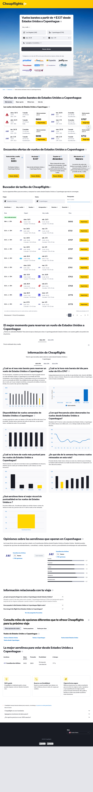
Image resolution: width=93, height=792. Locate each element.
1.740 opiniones (17, 558)
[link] (13, 176)
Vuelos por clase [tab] (42, 628)
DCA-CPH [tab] (50, 340)
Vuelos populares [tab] (28, 628)
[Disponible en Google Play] (42, 744)
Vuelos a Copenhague (39, 637)
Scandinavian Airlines (19, 553)
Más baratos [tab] (8, 102)
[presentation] (61, 21)
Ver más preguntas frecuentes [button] (33, 612)
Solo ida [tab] (40, 102)
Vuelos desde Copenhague (11, 640)
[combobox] (26, 27)
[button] (33, 38)
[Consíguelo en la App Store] (50, 744)
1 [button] (69, 315)
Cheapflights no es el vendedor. (47, 711)
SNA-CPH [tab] (42, 340)
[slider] (91, 202)
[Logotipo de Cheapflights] (13, 4)
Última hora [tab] (30, 102)
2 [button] (73, 315)
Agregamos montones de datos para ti (47, 714)
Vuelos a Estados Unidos (11, 637)
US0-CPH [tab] (38, 363)
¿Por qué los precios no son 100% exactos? (47, 717)
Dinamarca (9, 89)
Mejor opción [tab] (20, 102)
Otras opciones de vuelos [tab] (12, 628)
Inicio (4, 89)
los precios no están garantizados (43, 705)
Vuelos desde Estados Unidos (69, 637)
